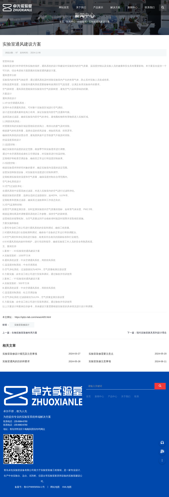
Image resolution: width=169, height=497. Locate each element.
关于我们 (81, 7)
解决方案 (115, 7)
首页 (62, 21)
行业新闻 (82, 21)
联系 (136, 396)
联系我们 (150, 7)
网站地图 (55, 487)
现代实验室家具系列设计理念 (151, 332)
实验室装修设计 (21, 325)
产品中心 (112, 396)
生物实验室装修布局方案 (24, 332)
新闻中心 (132, 7)
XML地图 (66, 487)
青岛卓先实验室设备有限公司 (19, 470)
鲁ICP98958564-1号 (34, 487)
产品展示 (98, 7)
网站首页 (64, 7)
